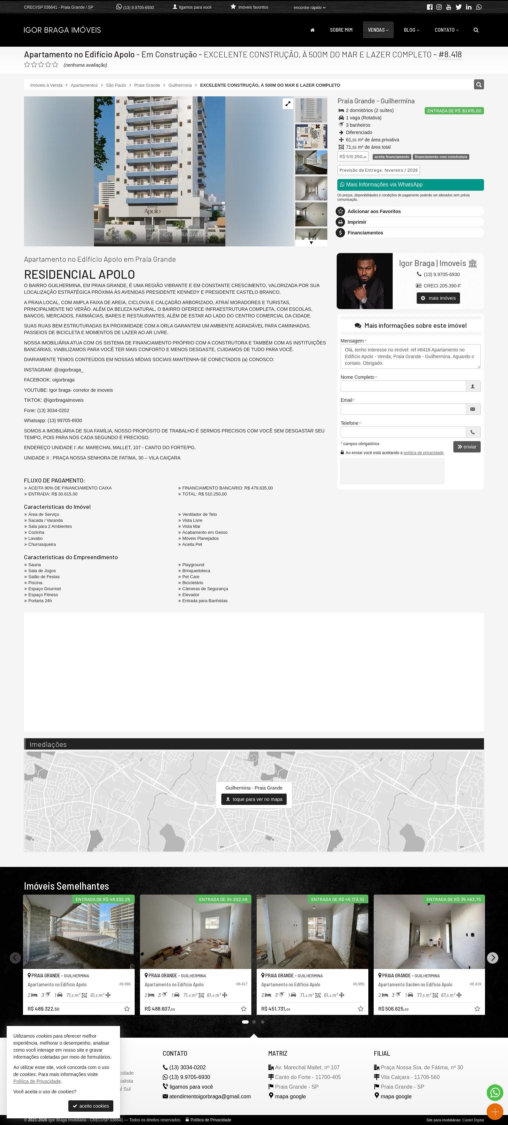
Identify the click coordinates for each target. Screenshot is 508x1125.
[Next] (492, 958)
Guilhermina (398, 100)
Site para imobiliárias (443, 1120)
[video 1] (254, 671)
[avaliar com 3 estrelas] (41, 64)
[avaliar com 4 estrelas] (48, 64)
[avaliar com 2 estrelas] (34, 64)
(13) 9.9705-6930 (138, 7)
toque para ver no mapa (254, 799)
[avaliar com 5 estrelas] (55, 64)
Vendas (378, 29)
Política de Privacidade (211, 1120)
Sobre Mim (341, 29)
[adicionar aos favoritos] (127, 1009)
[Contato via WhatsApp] (495, 1092)
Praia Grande (356, 100)
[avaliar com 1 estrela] (27, 64)
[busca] (476, 29)
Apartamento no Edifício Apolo (79, 54)
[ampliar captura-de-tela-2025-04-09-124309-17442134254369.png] (124, 171)
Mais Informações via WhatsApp (381, 184)
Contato (447, 29)
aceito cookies (91, 1106)
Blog (411, 29)
